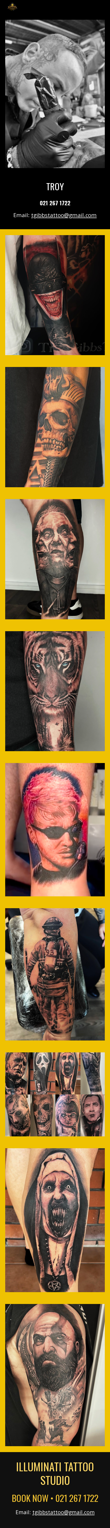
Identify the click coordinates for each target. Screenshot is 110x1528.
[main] (55, 195)
